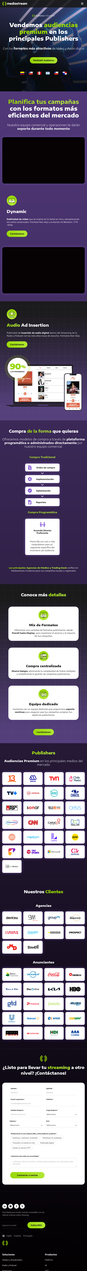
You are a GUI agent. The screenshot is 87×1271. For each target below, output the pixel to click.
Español (17, 1236)
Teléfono (50, 1099)
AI (46, 1265)
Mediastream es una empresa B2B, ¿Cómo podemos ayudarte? (34, 1134)
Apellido (49, 1088)
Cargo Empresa (52, 1110)
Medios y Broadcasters (12, 1260)
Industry (13, 1121)
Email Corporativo (18, 1099)
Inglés (9, 1236)
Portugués (28, 1236)
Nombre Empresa (17, 1110)
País (48, 1121)
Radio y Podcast (9, 1265)
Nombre (14, 1088)
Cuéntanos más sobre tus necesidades (25, 1156)
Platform (49, 1260)
